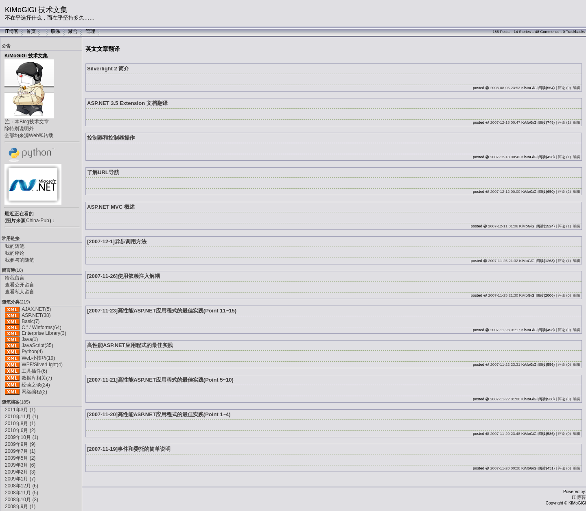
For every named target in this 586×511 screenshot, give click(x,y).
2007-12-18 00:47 (505, 122)
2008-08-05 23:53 (505, 88)
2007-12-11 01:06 (503, 226)
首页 (31, 31)
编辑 (576, 88)
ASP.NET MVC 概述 (111, 207)
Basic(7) (30, 321)
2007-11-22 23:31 (505, 365)
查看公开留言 (19, 285)
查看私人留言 (19, 292)
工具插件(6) (34, 371)
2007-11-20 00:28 (505, 468)
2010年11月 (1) (21, 416)
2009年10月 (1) (21, 437)
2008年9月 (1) (20, 506)
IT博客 (11, 31)
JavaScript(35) (37, 345)
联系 (56, 31)
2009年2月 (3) (20, 472)
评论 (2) (564, 192)
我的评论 (14, 253)
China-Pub (37, 220)
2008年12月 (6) (21, 486)
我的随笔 (14, 246)
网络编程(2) (34, 392)
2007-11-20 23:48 (505, 434)
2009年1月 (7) (20, 479)
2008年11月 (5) (21, 493)
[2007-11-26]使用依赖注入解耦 (123, 276)
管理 (90, 31)
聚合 (73, 31)
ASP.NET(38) (36, 315)
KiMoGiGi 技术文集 (36, 10)
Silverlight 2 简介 (108, 69)
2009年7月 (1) (20, 451)
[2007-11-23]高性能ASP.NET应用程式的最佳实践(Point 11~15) (161, 311)
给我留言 (14, 278)
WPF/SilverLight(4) (42, 364)
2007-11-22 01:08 (505, 399)
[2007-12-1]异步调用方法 (116, 241)
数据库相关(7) (37, 378)
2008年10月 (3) (21, 499)
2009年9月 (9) (20, 444)
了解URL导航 (103, 172)
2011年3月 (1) (20, 410)
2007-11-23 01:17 (505, 330)
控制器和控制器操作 (111, 138)
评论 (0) (564, 88)
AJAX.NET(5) (36, 309)
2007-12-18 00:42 (505, 157)
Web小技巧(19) (38, 358)
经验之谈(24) (36, 385)
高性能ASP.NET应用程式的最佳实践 (130, 345)
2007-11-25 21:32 (503, 261)
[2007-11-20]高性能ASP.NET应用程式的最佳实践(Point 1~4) (159, 414)
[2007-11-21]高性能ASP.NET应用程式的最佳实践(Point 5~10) (160, 380)
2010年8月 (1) (20, 423)
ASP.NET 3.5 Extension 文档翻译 (127, 103)
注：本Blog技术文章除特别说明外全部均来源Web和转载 (28, 128)
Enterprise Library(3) (44, 333)
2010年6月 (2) (20, 430)
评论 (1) (564, 122)
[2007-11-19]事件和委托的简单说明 (129, 449)
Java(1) (30, 339)
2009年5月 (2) (20, 458)
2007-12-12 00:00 (505, 192)
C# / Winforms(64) (41, 327)
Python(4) (32, 351)
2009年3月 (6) (20, 465)
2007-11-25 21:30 (503, 295)
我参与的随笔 (19, 260)
